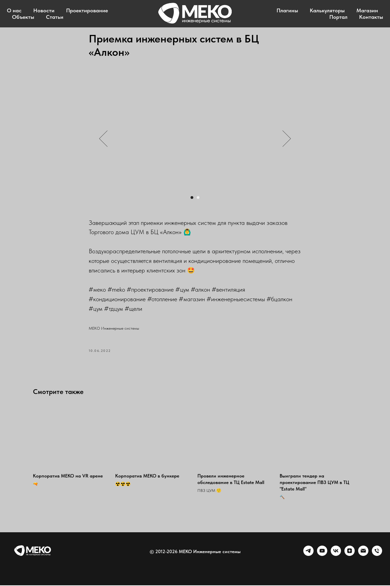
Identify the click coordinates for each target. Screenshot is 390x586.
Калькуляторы (327, 10)
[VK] (336, 555)
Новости (43, 10)
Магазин (367, 10)
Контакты (371, 17)
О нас (14, 10)
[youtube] (322, 555)
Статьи (54, 17)
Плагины (287, 10)
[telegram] (308, 555)
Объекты (23, 17)
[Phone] (377, 555)
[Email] (363, 555)
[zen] (349, 555)
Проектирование (87, 10)
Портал (338, 17)
